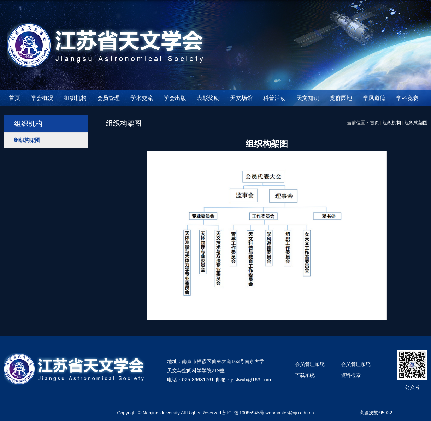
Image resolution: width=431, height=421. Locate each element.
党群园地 (341, 98)
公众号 (412, 387)
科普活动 (274, 98)
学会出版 (175, 98)
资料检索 (351, 375)
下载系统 (305, 375)
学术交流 (141, 98)
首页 (14, 98)
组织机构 (75, 98)
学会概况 (42, 98)
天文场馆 (241, 98)
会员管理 (108, 98)
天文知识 (307, 98)
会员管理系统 (310, 364)
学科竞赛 (407, 98)
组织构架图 (416, 122)
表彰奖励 (208, 98)
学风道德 (374, 98)
